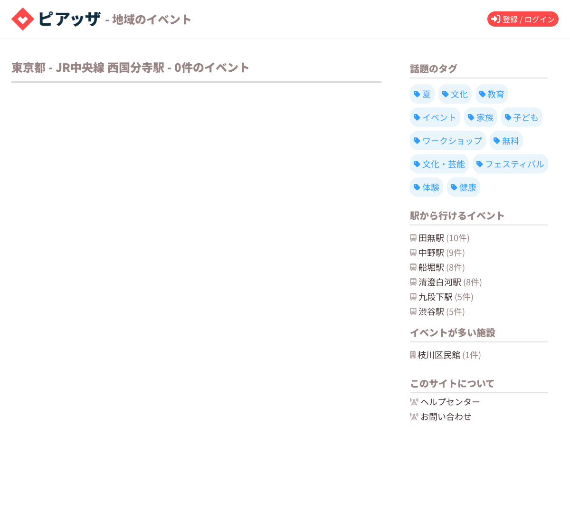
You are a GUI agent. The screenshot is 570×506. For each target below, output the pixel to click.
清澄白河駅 (446, 281)
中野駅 (437, 252)
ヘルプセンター (445, 401)
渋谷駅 (437, 311)
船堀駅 (437, 267)
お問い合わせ (441, 416)
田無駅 (440, 237)
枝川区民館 (445, 354)
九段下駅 (442, 296)
